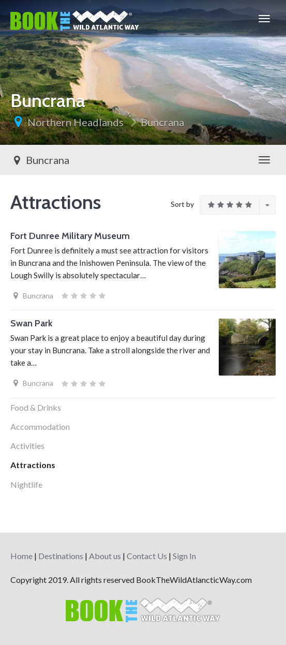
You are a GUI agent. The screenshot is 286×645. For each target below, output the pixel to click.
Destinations (60, 556)
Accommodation (40, 426)
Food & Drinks (35, 407)
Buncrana (162, 122)
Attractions (32, 465)
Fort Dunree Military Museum (70, 236)
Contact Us (147, 556)
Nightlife (26, 484)
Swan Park (31, 323)
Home (21, 556)
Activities (27, 446)
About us (105, 556)
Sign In (184, 556)
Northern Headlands (75, 122)
